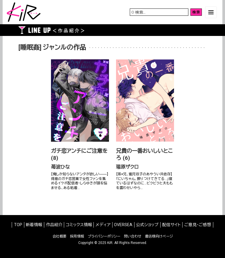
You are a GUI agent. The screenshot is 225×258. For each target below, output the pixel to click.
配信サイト (171, 224)
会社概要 (59, 236)
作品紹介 (54, 224)
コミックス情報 (79, 224)
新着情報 (34, 224)
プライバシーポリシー (104, 236)
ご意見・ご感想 (197, 224)
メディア (103, 224)
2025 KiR (105, 243)
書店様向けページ (159, 236)
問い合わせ (133, 236)
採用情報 (77, 236)
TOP (18, 224)
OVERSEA (123, 224)
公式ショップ (147, 224)
